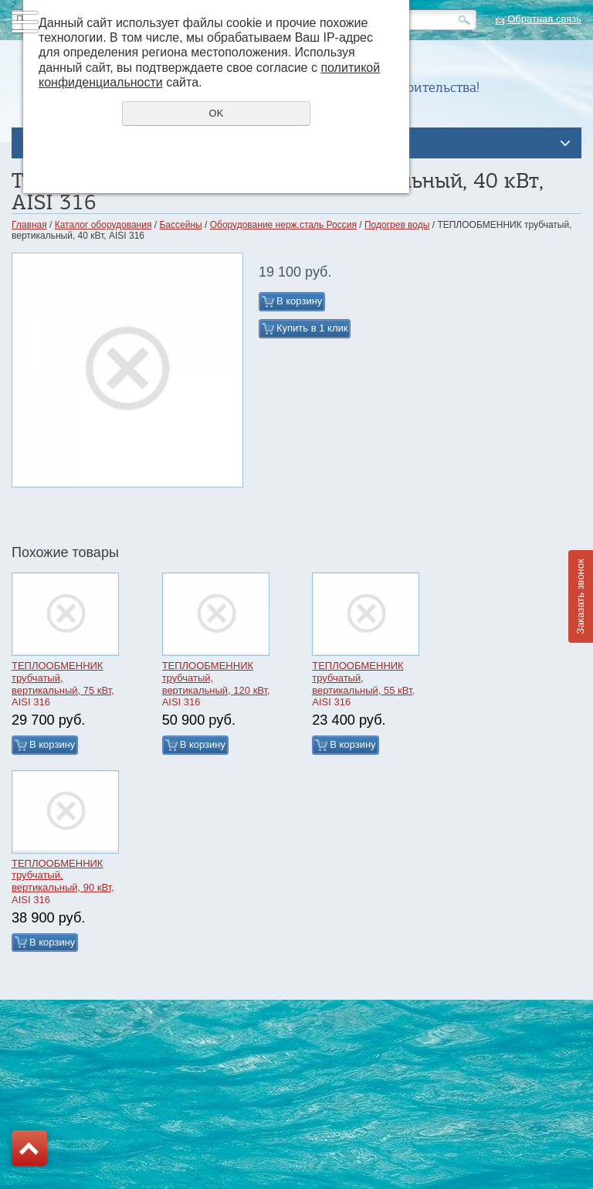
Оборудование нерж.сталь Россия (283, 224)
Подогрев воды (396, 224)
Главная (29, 224)
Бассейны (180, 224)
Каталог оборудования (103, 224)
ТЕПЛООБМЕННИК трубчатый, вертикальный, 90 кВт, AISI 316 (63, 881)
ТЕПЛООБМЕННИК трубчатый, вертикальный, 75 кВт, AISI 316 (63, 684)
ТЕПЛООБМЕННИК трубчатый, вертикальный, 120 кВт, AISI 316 (216, 684)
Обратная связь (544, 19)
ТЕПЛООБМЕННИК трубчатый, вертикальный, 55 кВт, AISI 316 (363, 684)
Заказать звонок (580, 596)
